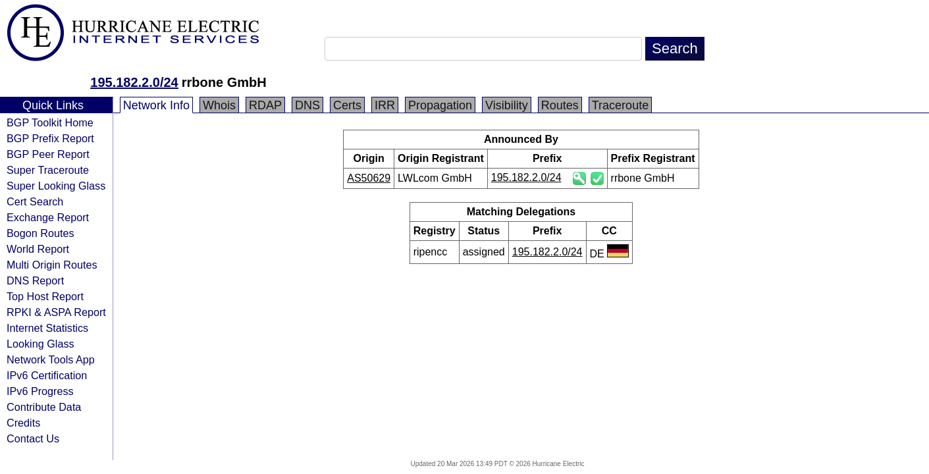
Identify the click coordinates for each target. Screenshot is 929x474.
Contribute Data (44, 407)
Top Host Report (45, 296)
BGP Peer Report (48, 154)
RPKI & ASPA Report (56, 312)
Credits (23, 423)
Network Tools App (51, 359)
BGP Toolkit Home (50, 122)
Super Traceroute (48, 170)
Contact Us (33, 438)
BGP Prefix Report (50, 138)
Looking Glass (40, 344)
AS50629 (368, 178)
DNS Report (35, 280)
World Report (38, 249)
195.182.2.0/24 (134, 82)
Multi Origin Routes (52, 265)
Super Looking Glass (56, 186)
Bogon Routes (40, 233)
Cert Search (35, 201)
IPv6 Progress (40, 391)
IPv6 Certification (47, 375)
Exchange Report (48, 217)
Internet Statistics (47, 328)
